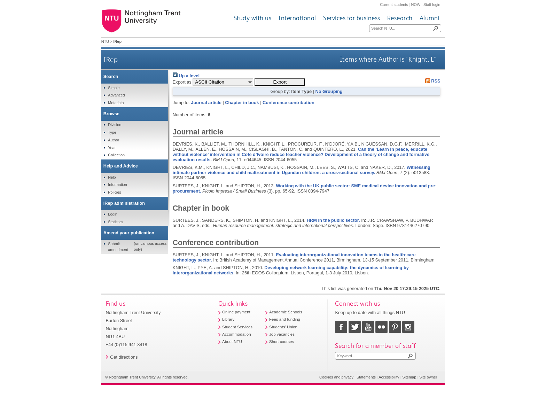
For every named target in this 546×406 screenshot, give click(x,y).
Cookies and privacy (336, 377)
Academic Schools (285, 312)
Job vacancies (282, 334)
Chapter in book (242, 102)
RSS (431, 81)
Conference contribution (288, 102)
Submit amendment (118, 246)
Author (113, 140)
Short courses (281, 341)
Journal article (206, 102)
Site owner (428, 377)
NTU (105, 41)
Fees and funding (284, 319)
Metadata (116, 103)
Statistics (115, 222)
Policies (114, 192)
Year (112, 148)
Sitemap (409, 377)
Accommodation (236, 334)
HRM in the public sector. (333, 220)
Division (114, 125)
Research (400, 18)
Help (112, 177)
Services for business (351, 18)
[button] (280, 82)
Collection (116, 155)
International (297, 18)
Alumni (429, 18)
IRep (110, 59)
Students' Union (283, 327)
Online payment (236, 312)
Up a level (186, 75)
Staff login (431, 4)
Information (117, 184)
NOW (416, 4)
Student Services (237, 327)
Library (228, 319)
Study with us (253, 18)
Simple (113, 88)
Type (112, 132)
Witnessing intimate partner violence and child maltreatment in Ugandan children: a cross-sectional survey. (301, 170)
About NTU (232, 341)
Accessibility (389, 377)
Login (112, 214)
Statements (366, 377)
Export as (182, 82)
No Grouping (328, 91)
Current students (394, 4)
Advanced (116, 95)
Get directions (124, 357)
